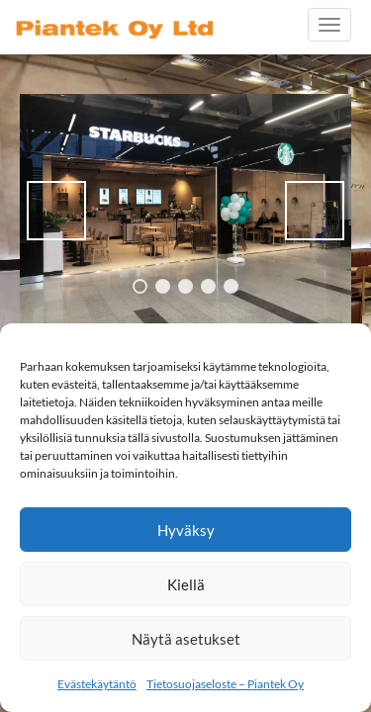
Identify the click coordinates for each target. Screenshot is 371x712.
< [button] (56, 210)
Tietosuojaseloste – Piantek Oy (225, 683)
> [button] (314, 210)
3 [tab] (185, 286)
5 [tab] (231, 286)
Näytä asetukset (186, 639)
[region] (185, 210)
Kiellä (186, 584)
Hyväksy (186, 530)
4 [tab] (208, 286)
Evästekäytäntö (97, 683)
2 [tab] (162, 286)
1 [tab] (140, 286)
